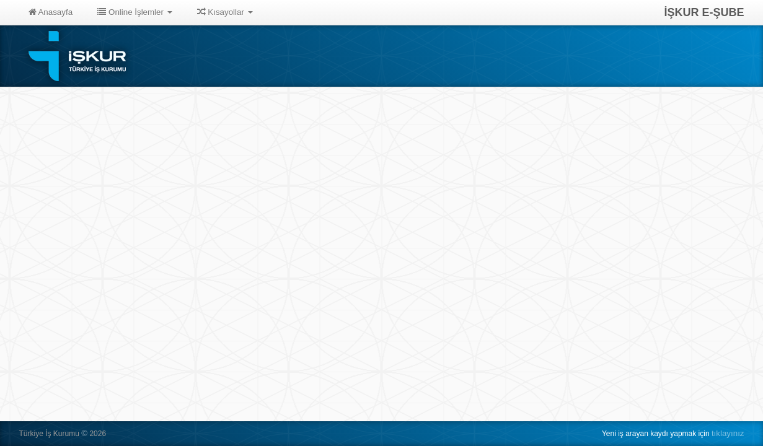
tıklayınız (728, 433)
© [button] (84, 433)
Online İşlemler (134, 12)
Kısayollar (225, 12)
